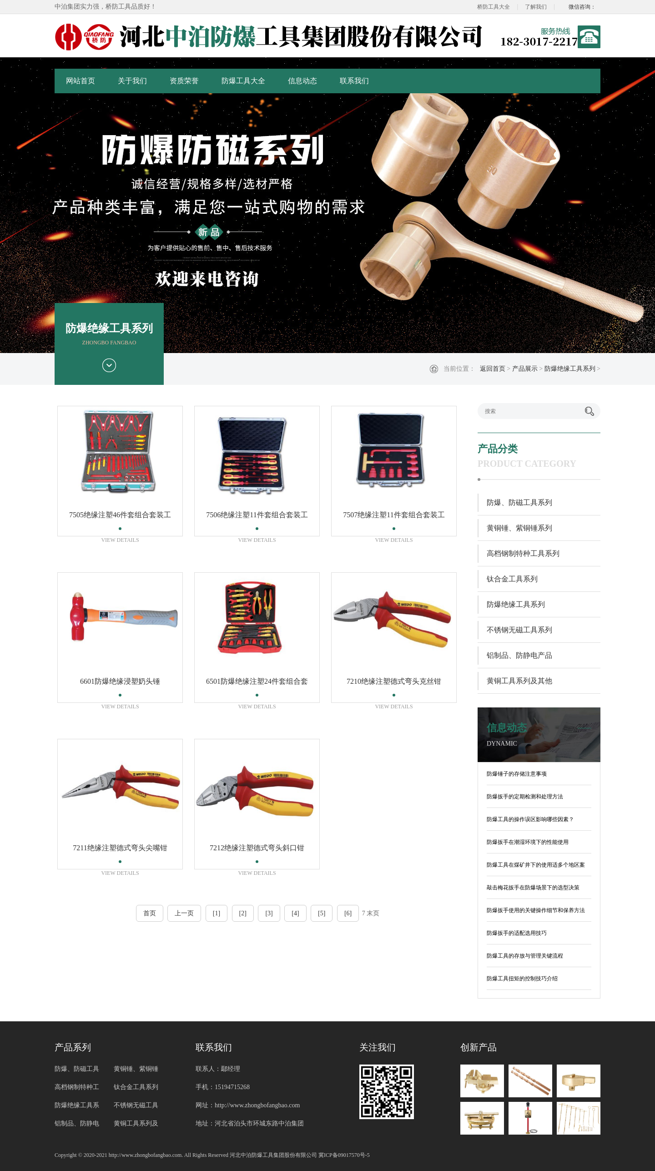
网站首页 (80, 81)
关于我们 (132, 81)
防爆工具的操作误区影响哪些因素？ (530, 819)
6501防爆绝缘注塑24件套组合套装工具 (257, 684)
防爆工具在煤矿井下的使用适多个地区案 (536, 865)
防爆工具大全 (243, 81)
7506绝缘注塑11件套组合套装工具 (256, 517)
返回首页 (492, 368)
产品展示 (525, 368)
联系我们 (354, 81)
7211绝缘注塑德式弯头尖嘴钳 (120, 848)
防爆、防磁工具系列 (519, 502)
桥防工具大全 (493, 7)
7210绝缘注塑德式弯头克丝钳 (394, 681)
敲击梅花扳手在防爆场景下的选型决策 (533, 887)
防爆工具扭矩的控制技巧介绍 (522, 978)
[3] (268, 913)
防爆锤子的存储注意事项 (517, 774)
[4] (295, 913)
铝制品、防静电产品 (519, 655)
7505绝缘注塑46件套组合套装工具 (120, 517)
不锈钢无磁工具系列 (519, 630)
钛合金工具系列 (512, 579)
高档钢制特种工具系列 (523, 553)
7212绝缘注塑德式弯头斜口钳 (257, 848)
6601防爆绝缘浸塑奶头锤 (120, 681)
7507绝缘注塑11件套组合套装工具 (393, 517)
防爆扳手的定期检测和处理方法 (525, 796)
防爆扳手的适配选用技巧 (517, 933)
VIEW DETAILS (120, 540)
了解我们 (536, 7)
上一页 (184, 913)
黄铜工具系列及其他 (519, 681)
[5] (321, 913)
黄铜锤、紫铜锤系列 (519, 528)
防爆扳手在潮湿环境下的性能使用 (528, 842)
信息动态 (302, 81)
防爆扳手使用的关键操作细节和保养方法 (536, 910)
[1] (216, 913)
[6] (348, 913)
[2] (243, 913)
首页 (149, 913)
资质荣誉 (184, 81)
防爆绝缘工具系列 (569, 368)
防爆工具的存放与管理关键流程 (525, 956)
